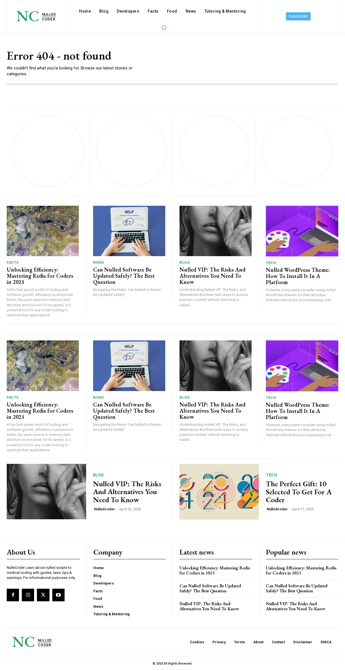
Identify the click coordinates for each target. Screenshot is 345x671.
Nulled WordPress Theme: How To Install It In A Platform (298, 276)
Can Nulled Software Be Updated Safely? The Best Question (124, 276)
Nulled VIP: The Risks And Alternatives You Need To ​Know (212, 276)
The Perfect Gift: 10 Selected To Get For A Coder (299, 491)
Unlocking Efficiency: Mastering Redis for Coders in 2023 (40, 276)
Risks (98, 262)
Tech (271, 263)
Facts (13, 262)
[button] (164, 27)
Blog (184, 262)
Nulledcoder (104, 509)
